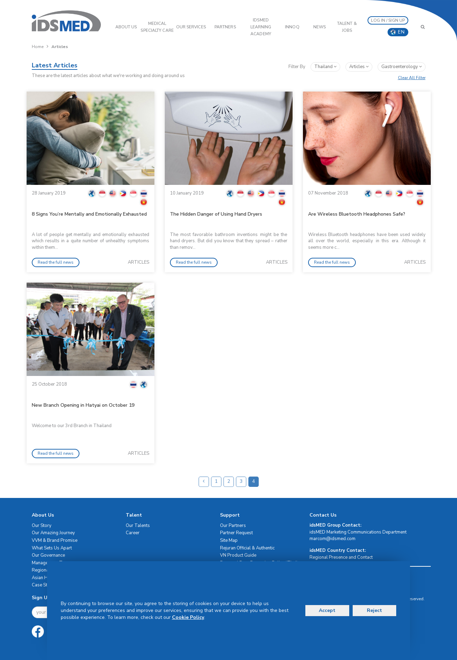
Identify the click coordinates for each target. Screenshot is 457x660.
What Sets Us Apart (52, 548)
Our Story (41, 525)
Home (38, 46)
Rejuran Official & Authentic (247, 548)
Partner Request (236, 533)
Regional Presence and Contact (341, 557)
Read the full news (56, 262)
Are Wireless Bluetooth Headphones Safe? (356, 214)
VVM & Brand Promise (54, 540)
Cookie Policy (188, 617)
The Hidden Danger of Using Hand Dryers (216, 214)
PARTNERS (225, 27)
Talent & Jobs (347, 27)
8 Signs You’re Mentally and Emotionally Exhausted (89, 214)
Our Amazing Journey (53, 533)
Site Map (229, 540)
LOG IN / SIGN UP (388, 20)
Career (133, 533)
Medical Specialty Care (157, 27)
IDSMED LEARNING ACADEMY (261, 27)
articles (359, 67)
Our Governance (48, 555)
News (319, 27)
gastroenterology (401, 67)
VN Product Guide (238, 555)
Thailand (325, 67)
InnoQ (292, 27)
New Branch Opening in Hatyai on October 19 (83, 405)
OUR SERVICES (191, 27)
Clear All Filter (412, 78)
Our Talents (138, 525)
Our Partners (233, 525)
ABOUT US (126, 27)
